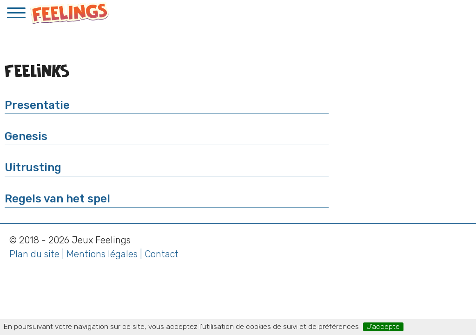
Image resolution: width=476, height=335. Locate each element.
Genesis (26, 136)
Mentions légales (102, 254)
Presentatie (37, 105)
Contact (161, 254)
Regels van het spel (57, 198)
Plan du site (34, 254)
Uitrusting (33, 167)
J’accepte (383, 326)
